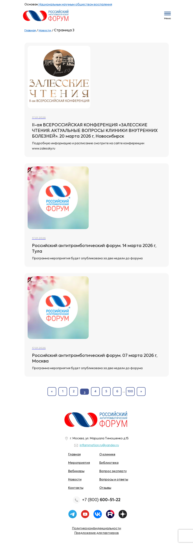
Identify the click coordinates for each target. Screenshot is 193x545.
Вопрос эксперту (113, 471)
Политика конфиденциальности (96, 528)
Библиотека (109, 462)
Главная (74, 454)
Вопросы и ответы (113, 479)
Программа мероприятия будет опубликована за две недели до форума (87, 258)
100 (130, 391)
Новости (75, 479)
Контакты (75, 488)
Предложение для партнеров (96, 533)
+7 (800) (101, 500)
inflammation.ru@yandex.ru (99, 445)
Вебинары (76, 471)
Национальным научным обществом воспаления (75, 4)
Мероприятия (79, 462)
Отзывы (105, 488)
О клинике (107, 454)
